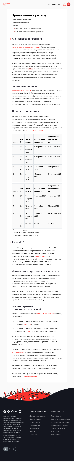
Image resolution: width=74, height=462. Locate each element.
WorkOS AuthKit (41, 257)
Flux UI (28, 332)
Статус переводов (58, 429)
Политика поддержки (21, 22)
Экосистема (34, 429)
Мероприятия (34, 426)
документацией (30, 377)
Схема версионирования (22, 19)
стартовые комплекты (45, 315)
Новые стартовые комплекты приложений (30, 31)
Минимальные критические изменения (28, 28)
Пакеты (32, 432)
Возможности (34, 423)
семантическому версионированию (26, 47)
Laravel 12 (16, 25)
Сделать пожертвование (61, 420)
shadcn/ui (27, 325)
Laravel (5, 433)
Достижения (56, 435)
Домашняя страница (37, 417)
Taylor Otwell (15, 433)
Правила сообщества (59, 426)
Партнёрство (56, 417)
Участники (55, 432)
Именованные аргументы (25, 86)
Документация (54, 4)
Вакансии (33, 435)
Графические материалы (60, 423)
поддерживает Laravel (34, 131)
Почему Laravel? (35, 420)
